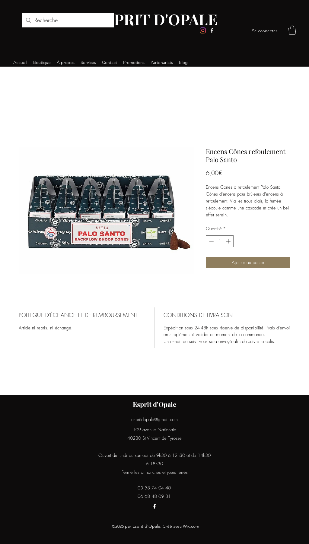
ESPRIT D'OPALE (157, 19)
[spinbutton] (220, 241)
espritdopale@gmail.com (154, 420)
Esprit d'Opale (154, 404)
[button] (292, 30)
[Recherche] (67, 20)
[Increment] (229, 241)
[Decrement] (211, 241)
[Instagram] (203, 30)
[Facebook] (212, 30)
